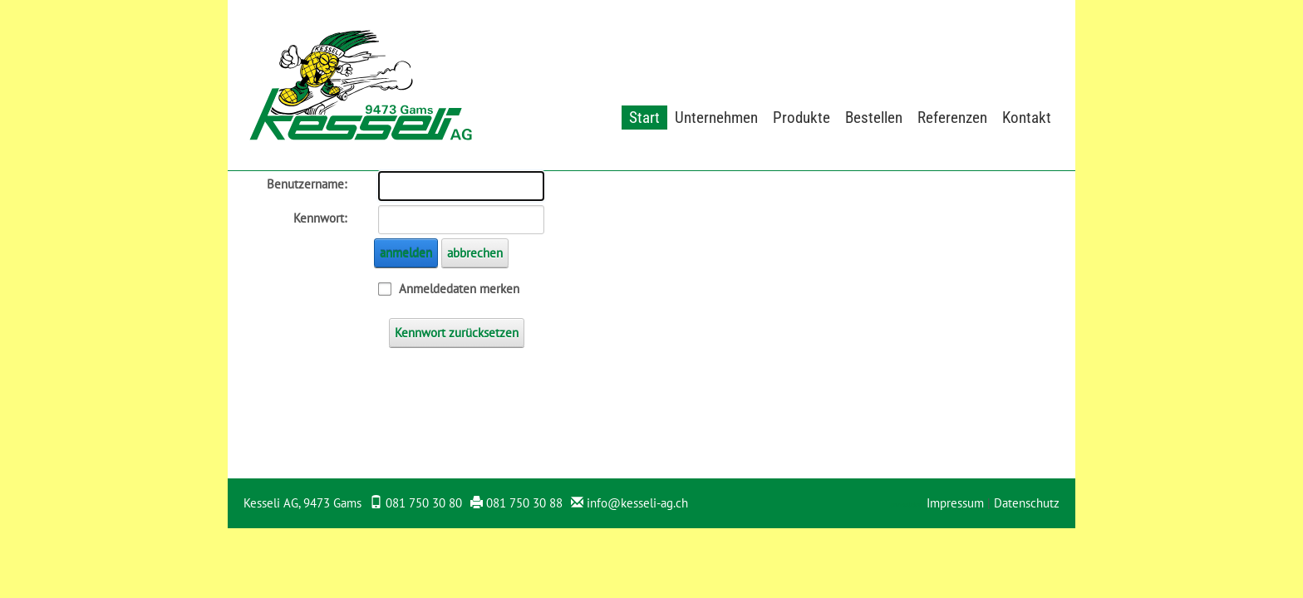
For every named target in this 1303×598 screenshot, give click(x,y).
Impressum (955, 503)
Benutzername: (307, 184)
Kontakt (1026, 117)
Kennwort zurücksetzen (457, 333)
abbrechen (475, 253)
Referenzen (952, 117)
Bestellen (873, 117)
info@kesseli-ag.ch (637, 503)
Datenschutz (1027, 503)
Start (644, 117)
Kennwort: (320, 218)
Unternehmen (716, 117)
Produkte (801, 117)
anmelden (406, 253)
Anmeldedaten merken (459, 289)
